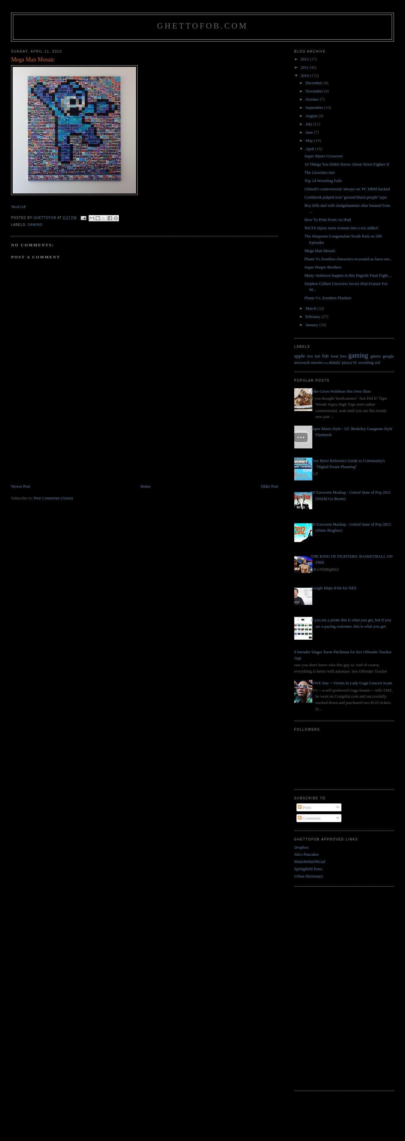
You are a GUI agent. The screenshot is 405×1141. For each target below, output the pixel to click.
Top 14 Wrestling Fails (323, 180)
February (313, 316)
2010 (305, 75)
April (310, 148)
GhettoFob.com (202, 25)
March (311, 308)
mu (326, 362)
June (310, 132)
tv (355, 362)
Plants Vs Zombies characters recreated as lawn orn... (348, 259)
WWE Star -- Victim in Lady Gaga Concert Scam (351, 683)
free (343, 356)
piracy (347, 362)
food (334, 356)
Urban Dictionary (308, 876)
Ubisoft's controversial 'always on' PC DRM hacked (347, 189)
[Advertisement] (58, 439)
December (315, 82)
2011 (305, 67)
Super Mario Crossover (323, 156)
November (315, 91)
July (310, 124)
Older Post (269, 486)
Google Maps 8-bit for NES (333, 588)
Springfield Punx (308, 868)
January (313, 324)
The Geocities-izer (319, 172)
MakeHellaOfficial (309, 861)
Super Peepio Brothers (322, 267)
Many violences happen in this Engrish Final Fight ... (348, 275)
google (388, 356)
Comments (309, 818)
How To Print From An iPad (327, 219)
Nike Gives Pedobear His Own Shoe (341, 391)
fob (325, 355)
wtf (377, 362)
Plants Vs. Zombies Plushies (327, 297)
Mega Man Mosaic (319, 250)
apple (299, 355)
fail (317, 356)
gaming (35, 224)
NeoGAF (18, 206)
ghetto (376, 356)
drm (310, 356)
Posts (304, 807)
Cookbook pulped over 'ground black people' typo (345, 197)
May (310, 140)
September (315, 107)
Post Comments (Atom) (53, 498)
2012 (305, 59)
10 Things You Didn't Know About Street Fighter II (346, 164)
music (335, 362)
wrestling (366, 362)
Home (145, 486)
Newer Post (20, 486)
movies (317, 362)
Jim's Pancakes (306, 854)
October (313, 99)
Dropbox (301, 847)
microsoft (302, 362)
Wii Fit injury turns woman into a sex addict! (341, 227)
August (312, 115)
